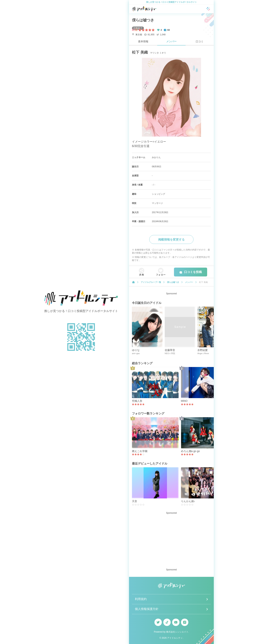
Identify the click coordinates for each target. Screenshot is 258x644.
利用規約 (141, 599)
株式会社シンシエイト (177, 632)
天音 (134, 501)
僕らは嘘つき (143, 20)
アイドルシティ (175, 638)
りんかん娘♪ (188, 501)
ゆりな (136, 350)
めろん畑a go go (190, 451)
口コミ (199, 41)
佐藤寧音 (170, 350)
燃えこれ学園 (139, 451)
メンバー (171, 41)
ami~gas (136, 353)
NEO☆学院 (170, 353)
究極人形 (137, 400)
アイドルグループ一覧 (151, 282)
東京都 (137, 34)
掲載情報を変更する (171, 239)
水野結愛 (202, 350)
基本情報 (143, 41)
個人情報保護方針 (146, 609)
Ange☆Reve (203, 353)
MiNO (184, 400)
